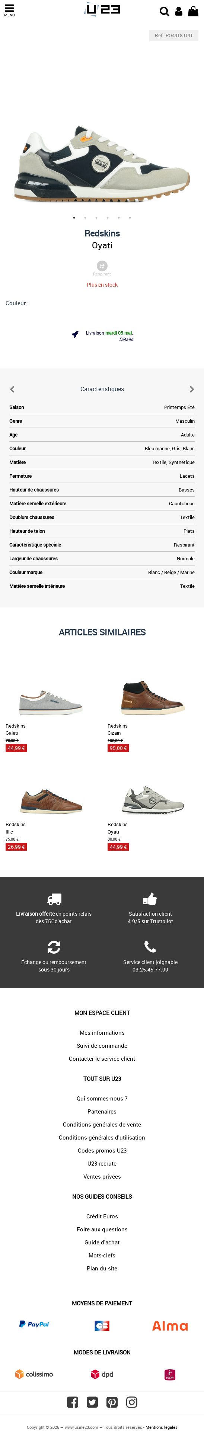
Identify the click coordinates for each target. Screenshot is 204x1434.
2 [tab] (85, 218)
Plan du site (102, 1268)
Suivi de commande (102, 1045)
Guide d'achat (102, 1242)
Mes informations (102, 1032)
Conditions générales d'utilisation (102, 1137)
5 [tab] (118, 218)
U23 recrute (102, 1163)
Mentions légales (162, 1427)
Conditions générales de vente (102, 1124)
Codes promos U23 (102, 1150)
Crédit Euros (102, 1216)
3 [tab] (96, 218)
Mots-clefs (102, 1255)
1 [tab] (74, 218)
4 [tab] (107, 218)
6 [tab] (130, 218)
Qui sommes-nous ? (102, 1098)
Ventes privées (102, 1176)
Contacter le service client (102, 1058)
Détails (126, 339)
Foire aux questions (102, 1229)
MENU (9, 10)
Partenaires (102, 1111)
